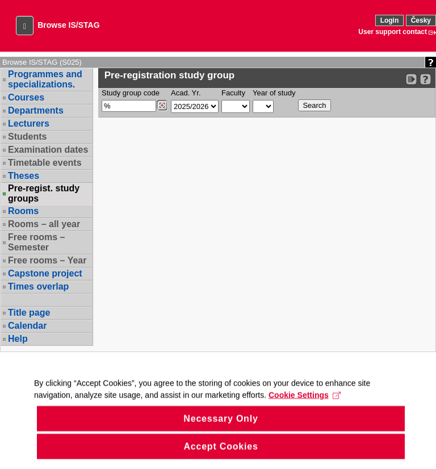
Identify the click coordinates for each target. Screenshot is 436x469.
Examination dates (48, 149)
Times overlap (38, 286)
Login (389, 20)
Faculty (233, 93)
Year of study (274, 93)
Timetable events (45, 163)
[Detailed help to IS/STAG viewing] (425, 79)
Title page (29, 312)
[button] (24, 25)
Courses (26, 97)
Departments (36, 110)
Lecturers (28, 123)
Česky (421, 20)
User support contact (392, 32)
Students (27, 136)
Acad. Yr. (186, 93)
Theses (23, 176)
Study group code (131, 93)
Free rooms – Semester (36, 242)
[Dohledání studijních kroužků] (162, 105)
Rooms (23, 211)
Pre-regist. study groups (43, 193)
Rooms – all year (44, 224)
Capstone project (45, 273)
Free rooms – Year (47, 260)
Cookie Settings (305, 406)
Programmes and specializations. (45, 79)
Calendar (27, 325)
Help (18, 339)
